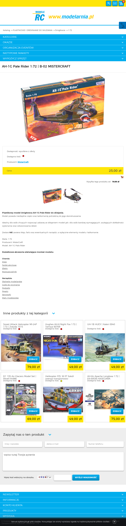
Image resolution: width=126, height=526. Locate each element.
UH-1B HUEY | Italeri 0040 (101, 324)
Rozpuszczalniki (9, 272)
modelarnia (63, 16)
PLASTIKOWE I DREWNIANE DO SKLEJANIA (32, 30)
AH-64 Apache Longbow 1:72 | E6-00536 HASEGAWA (103, 377)
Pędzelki (6, 288)
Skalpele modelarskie (12, 282)
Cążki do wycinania (11, 285)
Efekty (5, 269)
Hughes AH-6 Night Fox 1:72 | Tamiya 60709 (61, 325)
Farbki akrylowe (9, 265)
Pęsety (5, 291)
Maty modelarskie (10, 298)
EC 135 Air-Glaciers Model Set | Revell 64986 (19, 377)
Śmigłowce (60, 30)
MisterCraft (23, 162)
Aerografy (6, 295)
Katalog (6, 30)
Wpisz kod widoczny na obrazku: (19, 477)
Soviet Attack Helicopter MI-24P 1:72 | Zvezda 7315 (20, 325)
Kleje (4, 262)
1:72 (70, 30)
